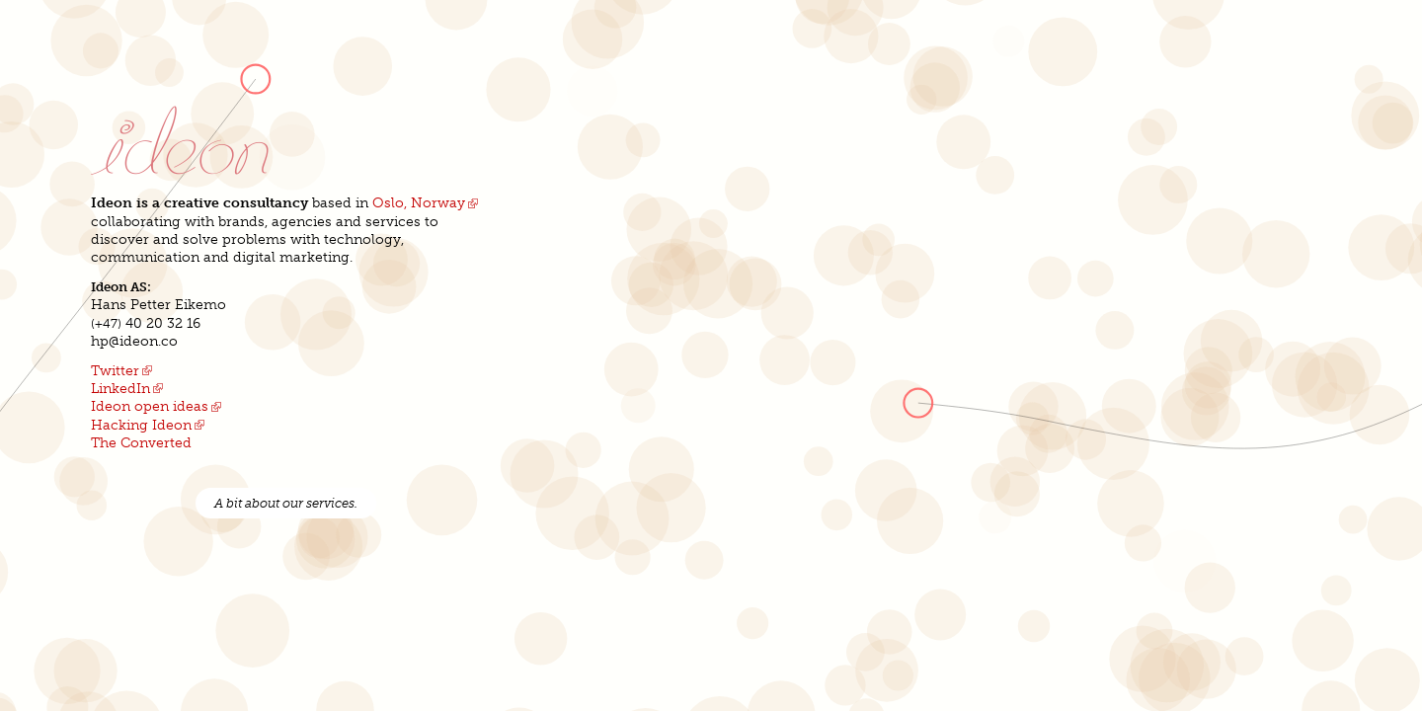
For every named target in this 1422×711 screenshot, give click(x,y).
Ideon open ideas (149, 406)
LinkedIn (120, 388)
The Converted (141, 442)
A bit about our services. (285, 503)
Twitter (115, 370)
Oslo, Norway (418, 203)
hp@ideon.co (134, 341)
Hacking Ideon (141, 425)
